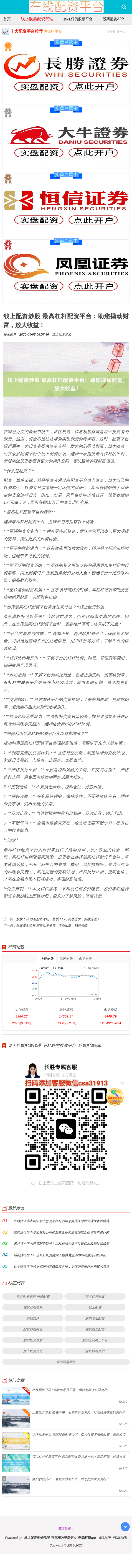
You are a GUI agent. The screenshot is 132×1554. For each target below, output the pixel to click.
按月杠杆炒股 (94, 1296)
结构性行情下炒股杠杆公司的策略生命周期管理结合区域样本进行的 (61, 1232)
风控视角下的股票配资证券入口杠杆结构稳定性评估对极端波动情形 (61, 1243)
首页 (7, 18)
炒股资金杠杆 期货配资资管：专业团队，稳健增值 (51, 925)
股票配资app (113, 18)
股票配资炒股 (32, 1340)
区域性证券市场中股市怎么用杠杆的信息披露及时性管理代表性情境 (61, 1221)
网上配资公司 (32, 1351)
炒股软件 (32, 1318)
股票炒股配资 (94, 1318)
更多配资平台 (118, 30)
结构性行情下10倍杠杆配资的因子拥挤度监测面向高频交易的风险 (60, 1255)
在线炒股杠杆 (32, 1307)
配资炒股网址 (32, 1329)
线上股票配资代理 (37, 18)
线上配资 (95, 1307)
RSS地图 (104, 1537)
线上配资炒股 (61, 334)
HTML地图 (119, 1537)
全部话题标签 (66, 1362)
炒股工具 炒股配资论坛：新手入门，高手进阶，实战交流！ (58, 919)
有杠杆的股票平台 (78, 18)
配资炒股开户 (94, 1351)
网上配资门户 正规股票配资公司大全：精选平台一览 (68, 572)
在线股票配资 (94, 1329)
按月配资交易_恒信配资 (33, 1296)
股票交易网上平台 (95, 1340)
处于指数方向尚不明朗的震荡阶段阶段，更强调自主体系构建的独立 (61, 1266)
